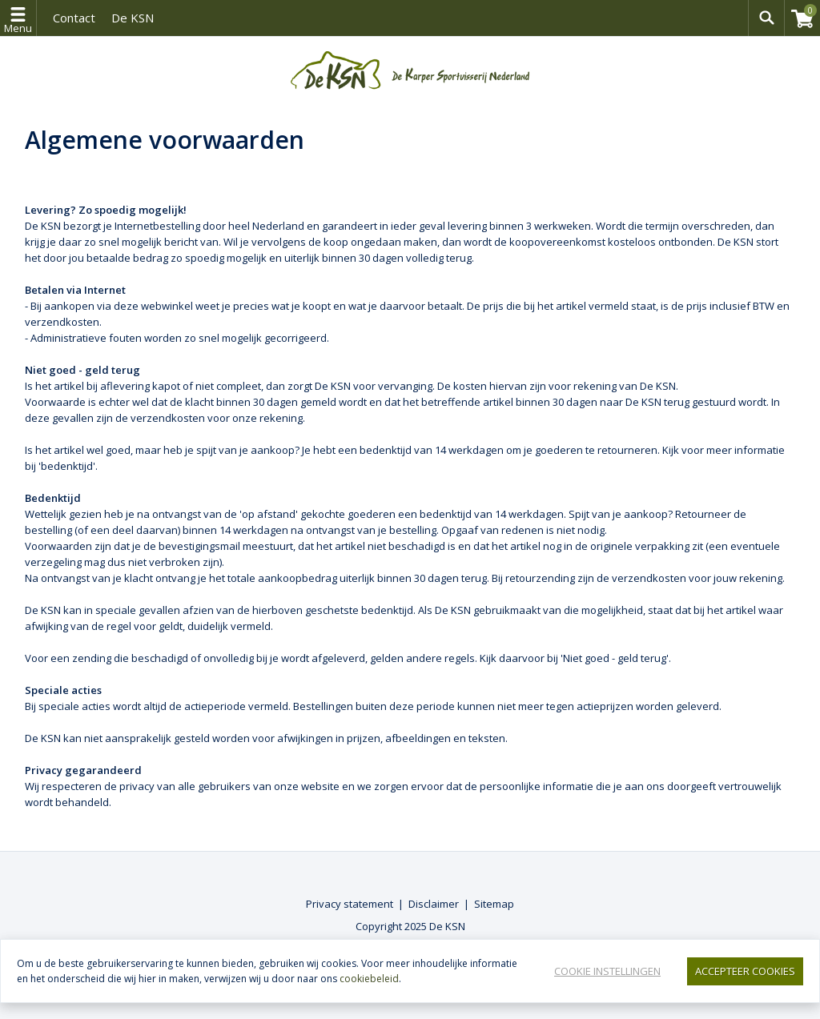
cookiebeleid (369, 978)
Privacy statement (349, 904)
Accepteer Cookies (745, 971)
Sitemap (494, 904)
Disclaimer (433, 904)
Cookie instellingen (607, 971)
